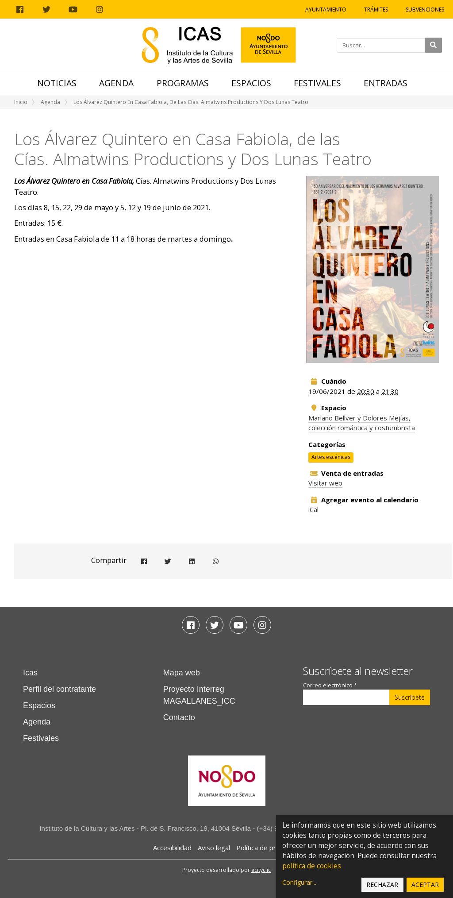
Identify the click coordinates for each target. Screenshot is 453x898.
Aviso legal (214, 847)
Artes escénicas (330, 457)
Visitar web (325, 482)
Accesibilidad (172, 847)
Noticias (57, 83)
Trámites (376, 9)
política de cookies (311, 866)
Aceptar (425, 884)
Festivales (317, 83)
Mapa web (181, 672)
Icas (30, 672)
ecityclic (261, 870)
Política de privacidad (268, 847)
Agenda (116, 83)
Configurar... (299, 882)
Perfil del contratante (59, 689)
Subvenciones (425, 9)
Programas (183, 83)
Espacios (251, 83)
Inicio (20, 102)
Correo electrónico (330, 685)
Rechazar (382, 884)
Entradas (385, 83)
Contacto (179, 717)
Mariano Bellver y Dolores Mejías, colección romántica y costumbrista (361, 422)
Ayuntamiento (325, 9)
